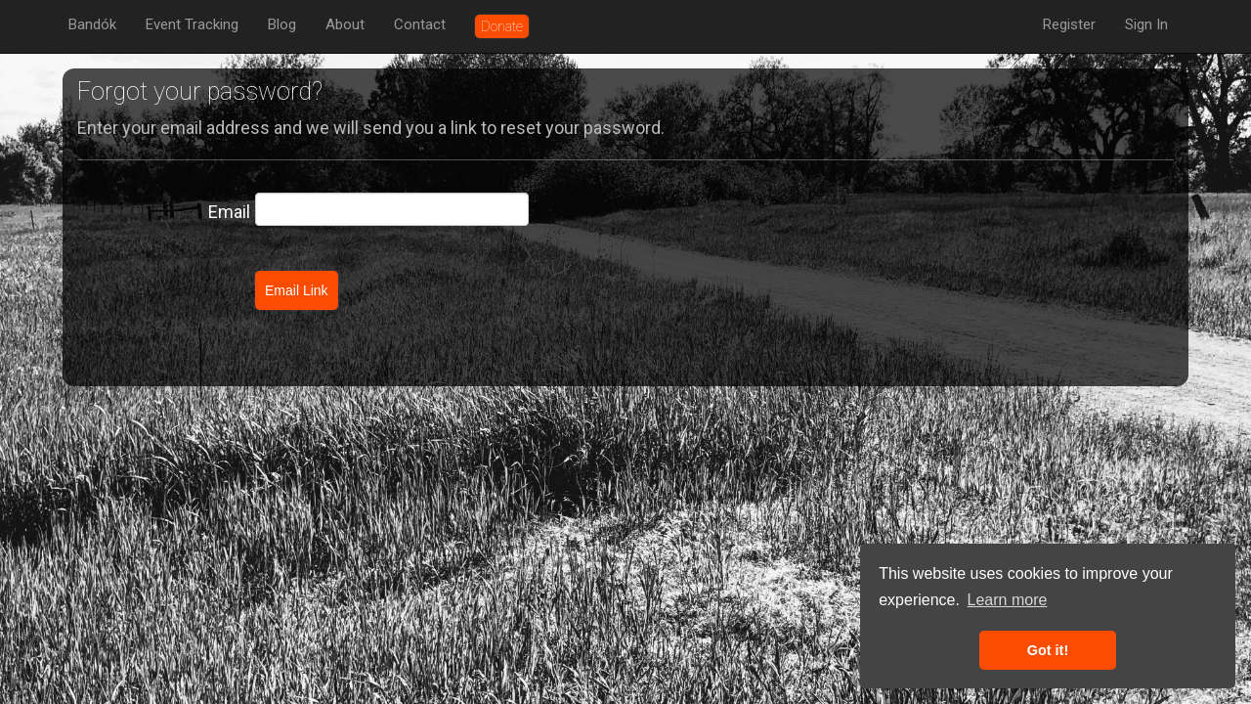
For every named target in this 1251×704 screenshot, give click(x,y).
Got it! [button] (1047, 650)
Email (229, 211)
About (345, 24)
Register (1069, 24)
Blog (282, 24)
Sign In (1146, 24)
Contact (420, 24)
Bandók (92, 24)
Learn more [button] (1008, 600)
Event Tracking (192, 24)
